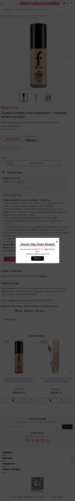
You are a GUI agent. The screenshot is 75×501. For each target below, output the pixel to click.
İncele (37, 258)
